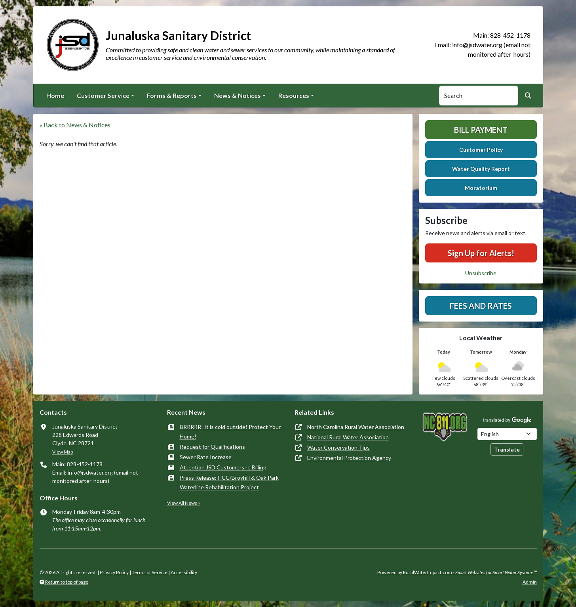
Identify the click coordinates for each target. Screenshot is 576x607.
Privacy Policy (114, 572)
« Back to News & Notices (75, 124)
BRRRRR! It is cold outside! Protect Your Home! (230, 431)
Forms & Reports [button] (172, 95)
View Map (62, 452)
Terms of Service (149, 572)
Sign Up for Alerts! (481, 253)
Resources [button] (293, 95)
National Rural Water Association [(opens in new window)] (348, 437)
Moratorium (481, 187)
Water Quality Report (481, 168)
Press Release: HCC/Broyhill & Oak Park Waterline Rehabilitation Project (229, 482)
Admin (530, 582)
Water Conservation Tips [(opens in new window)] (338, 447)
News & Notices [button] (237, 95)
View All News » (183, 503)
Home (55, 95)
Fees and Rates (481, 305)
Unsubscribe (480, 273)
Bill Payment (481, 129)
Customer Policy (481, 149)
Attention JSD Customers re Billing (223, 467)
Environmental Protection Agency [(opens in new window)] (349, 457)
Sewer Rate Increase (206, 457)
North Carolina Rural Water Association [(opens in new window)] (355, 426)
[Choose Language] (507, 434)
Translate (507, 449)
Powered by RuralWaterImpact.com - (457, 572)
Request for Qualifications (212, 446)
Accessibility (184, 572)
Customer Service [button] (103, 95)
